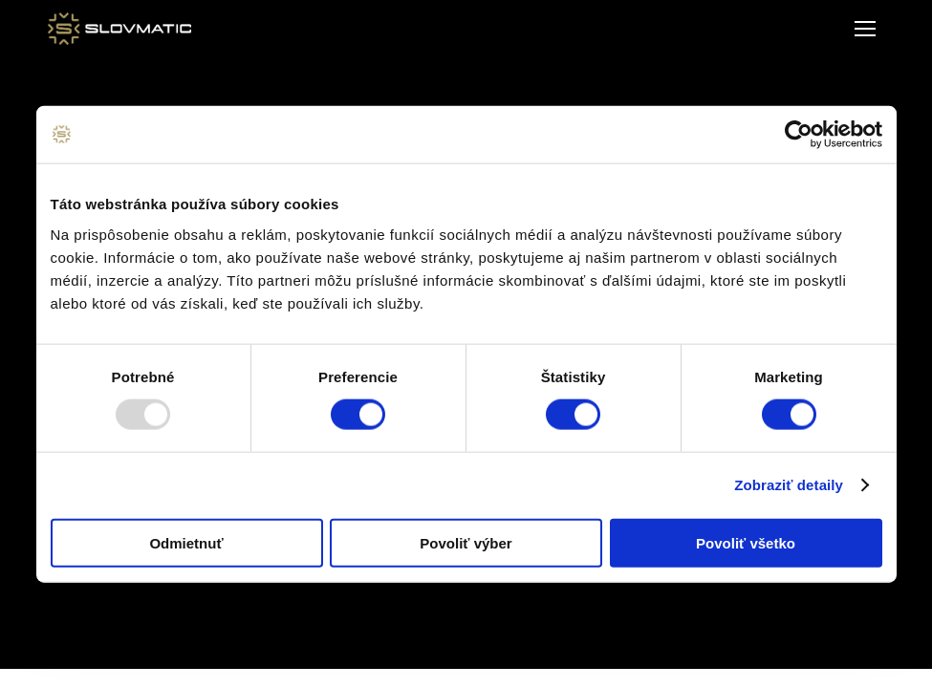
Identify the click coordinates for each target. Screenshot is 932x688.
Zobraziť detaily (788, 485)
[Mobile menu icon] (865, 29)
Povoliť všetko (745, 542)
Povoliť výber (465, 542)
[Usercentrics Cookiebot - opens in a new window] (798, 134)
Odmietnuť (186, 542)
